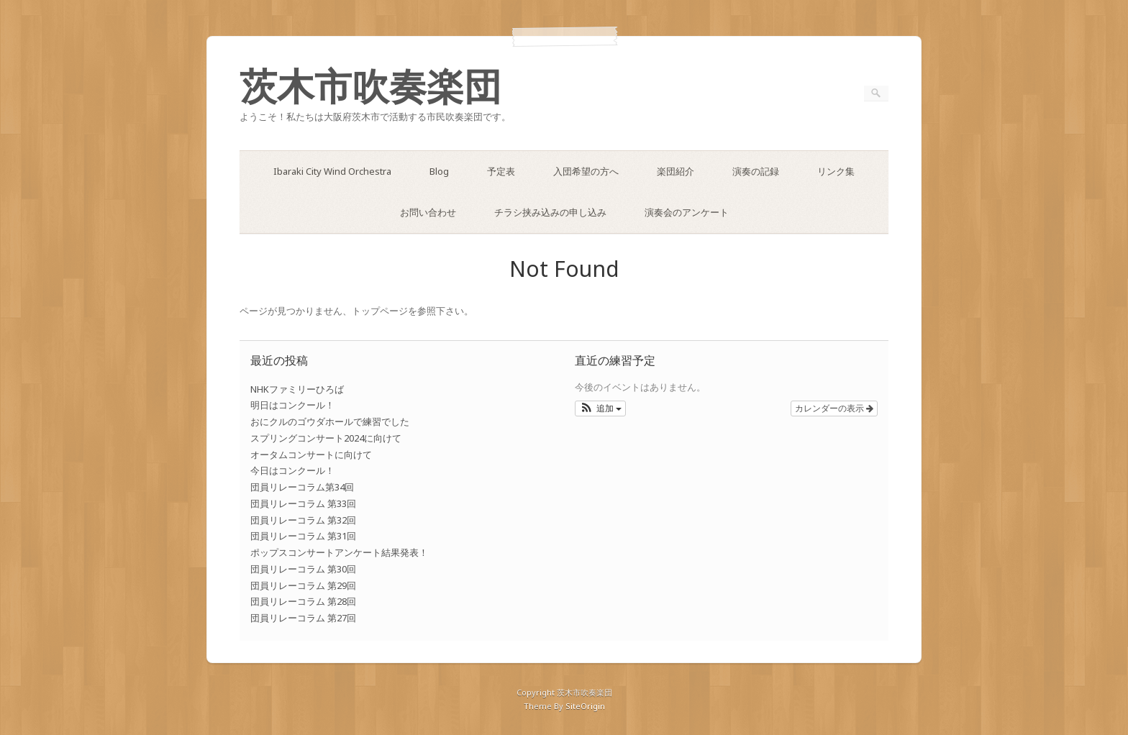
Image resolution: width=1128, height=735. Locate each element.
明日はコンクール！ (292, 404)
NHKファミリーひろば (297, 389)
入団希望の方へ (586, 171)
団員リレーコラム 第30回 (303, 568)
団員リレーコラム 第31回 (303, 535)
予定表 (501, 171)
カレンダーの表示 (834, 408)
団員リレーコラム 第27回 (303, 617)
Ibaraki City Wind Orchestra (332, 171)
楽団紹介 (675, 171)
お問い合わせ (428, 212)
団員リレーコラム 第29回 (303, 585)
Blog (439, 171)
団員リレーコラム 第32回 (303, 519)
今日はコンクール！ (292, 470)
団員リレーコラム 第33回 (303, 503)
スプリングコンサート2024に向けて (325, 438)
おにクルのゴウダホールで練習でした (329, 421)
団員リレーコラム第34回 (302, 486)
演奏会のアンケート (687, 212)
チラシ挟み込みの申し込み (550, 212)
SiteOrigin (585, 705)
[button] (600, 408)
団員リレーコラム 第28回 (303, 601)
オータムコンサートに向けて (311, 454)
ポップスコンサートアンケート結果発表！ (339, 552)
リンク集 (836, 171)
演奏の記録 (755, 171)
